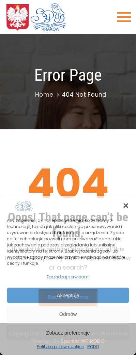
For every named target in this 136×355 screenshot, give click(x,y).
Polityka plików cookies (60, 347)
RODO (93, 347)
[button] (125, 205)
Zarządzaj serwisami (68, 277)
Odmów (68, 314)
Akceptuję (68, 295)
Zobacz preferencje (68, 333)
